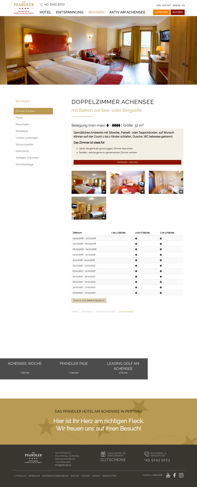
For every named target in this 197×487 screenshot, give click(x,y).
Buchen (178, 12)
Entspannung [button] (69, 12)
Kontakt (166, 5)
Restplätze (22, 131)
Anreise (96, 476)
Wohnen (87, 311)
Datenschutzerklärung (55, 476)
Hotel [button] (45, 12)
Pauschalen (22, 124)
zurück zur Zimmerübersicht (89, 301)
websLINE (157, 475)
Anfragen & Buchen (27, 157)
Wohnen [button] (96, 12)
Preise (19, 117)
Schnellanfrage (24, 164)
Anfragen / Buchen (127, 162)
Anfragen (161, 12)
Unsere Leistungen (27, 137)
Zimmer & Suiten (105, 311)
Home (75, 311)
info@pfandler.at (63, 465)
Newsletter (109, 476)
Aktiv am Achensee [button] (127, 12)
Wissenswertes (25, 144)
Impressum (34, 476)
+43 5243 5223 (157, 460)
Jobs (158, 5)
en (183, 5)
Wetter (75, 476)
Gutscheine (22, 151)
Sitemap (85, 476)
